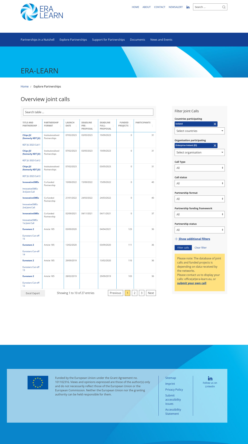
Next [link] (164, 280)
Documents (137, 40)
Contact (159, 7)
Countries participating (188, 118)
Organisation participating (190, 140)
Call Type (180, 161)
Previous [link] (129, 280)
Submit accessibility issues (173, 397)
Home (135, 7)
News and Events (161, 40)
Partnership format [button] (53, 124)
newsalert (176, 7)
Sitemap (170, 375)
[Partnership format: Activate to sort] (56, 125)
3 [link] (155, 280)
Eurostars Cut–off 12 (32, 273)
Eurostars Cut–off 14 (32, 248)
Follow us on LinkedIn (210, 379)
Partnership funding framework (193, 208)
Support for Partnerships (108, 40)
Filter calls (183, 247)
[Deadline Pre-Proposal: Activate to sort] (95, 125)
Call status (181, 177)
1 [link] (141, 280)
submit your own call (191, 283)
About (147, 7)
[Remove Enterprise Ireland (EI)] (196, 145)
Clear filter (201, 247)
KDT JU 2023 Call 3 (31, 176)
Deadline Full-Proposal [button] (114, 125)
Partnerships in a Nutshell (37, 40)
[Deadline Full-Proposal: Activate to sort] (117, 125)
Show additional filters (192, 239)
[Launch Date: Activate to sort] (76, 125)
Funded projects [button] (137, 124)
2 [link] (148, 280)
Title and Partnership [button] (30, 124)
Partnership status (186, 223)
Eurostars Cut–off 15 (32, 235)
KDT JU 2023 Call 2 (31, 160)
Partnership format (186, 192)
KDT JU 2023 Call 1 (31, 144)
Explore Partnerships (73, 40)
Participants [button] (156, 122)
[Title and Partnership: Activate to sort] (32, 125)
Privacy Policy (174, 387)
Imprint (170, 381)
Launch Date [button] (74, 124)
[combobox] (200, 130)
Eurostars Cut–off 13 (32, 260)
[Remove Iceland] (196, 124)
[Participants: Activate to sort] (158, 125)
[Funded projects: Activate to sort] (137, 125)
